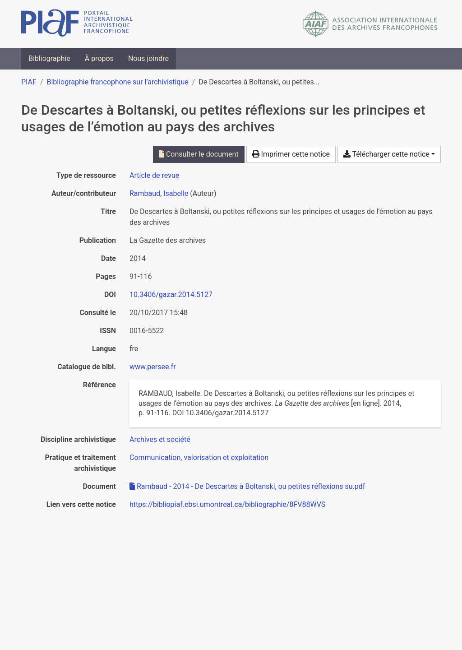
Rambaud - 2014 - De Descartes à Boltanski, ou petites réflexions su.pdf (247, 486)
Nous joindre (148, 58)
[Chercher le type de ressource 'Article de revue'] (154, 175)
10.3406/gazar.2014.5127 (171, 294)
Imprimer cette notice (291, 154)
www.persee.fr (152, 366)
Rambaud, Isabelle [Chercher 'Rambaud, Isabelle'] (158, 193)
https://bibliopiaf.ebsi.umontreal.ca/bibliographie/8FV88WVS (227, 504)
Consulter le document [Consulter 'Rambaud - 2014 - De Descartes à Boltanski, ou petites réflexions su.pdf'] (199, 154)
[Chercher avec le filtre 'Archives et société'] (159, 439)
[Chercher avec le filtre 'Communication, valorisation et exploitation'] (198, 457)
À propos (99, 58)
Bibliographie (49, 58)
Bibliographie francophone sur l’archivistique (117, 82)
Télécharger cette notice (386, 154)
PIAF (29, 82)
